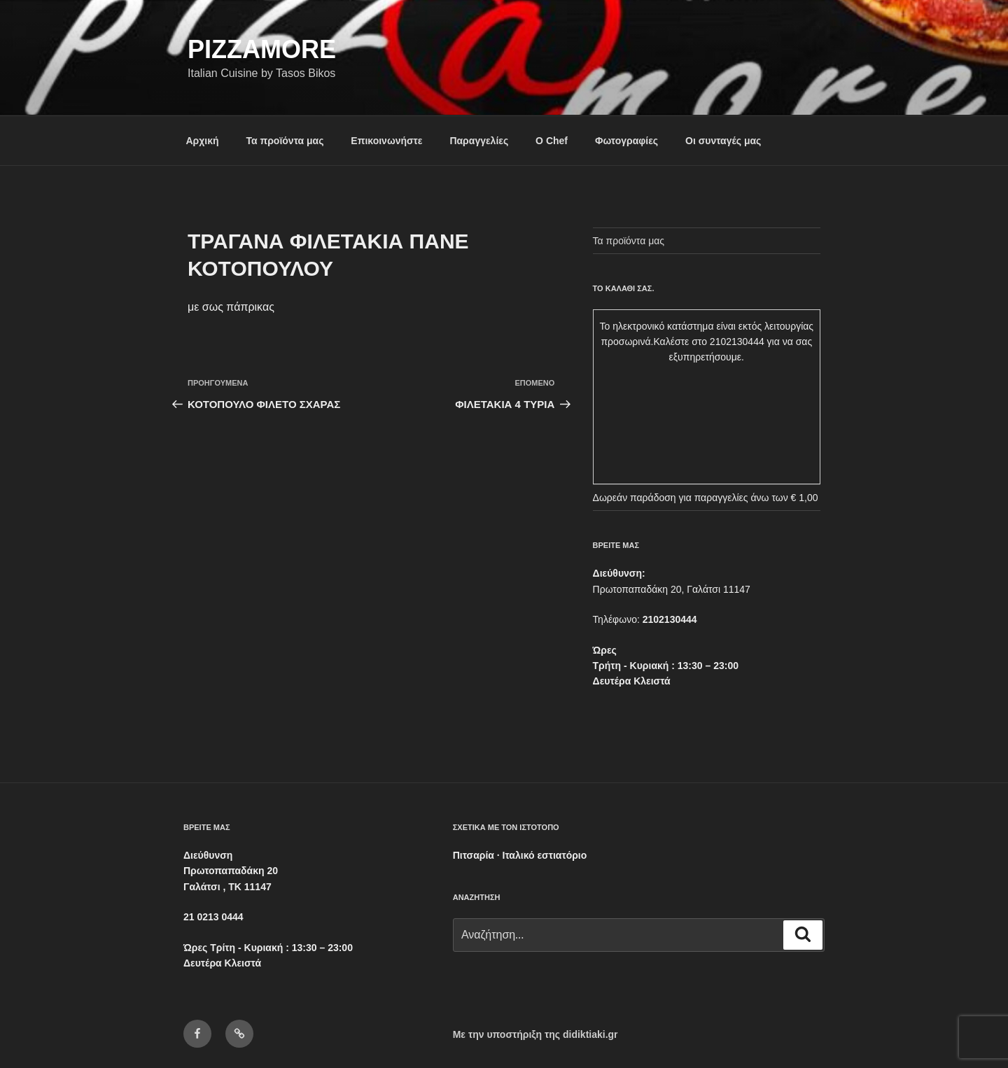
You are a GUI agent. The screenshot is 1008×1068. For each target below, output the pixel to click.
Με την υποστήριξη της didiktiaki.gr (535, 1034)
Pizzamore (262, 49)
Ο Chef (552, 140)
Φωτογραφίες (626, 140)
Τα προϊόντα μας (284, 140)
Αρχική (202, 140)
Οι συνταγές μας (723, 140)
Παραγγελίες (478, 140)
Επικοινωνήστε (386, 140)
